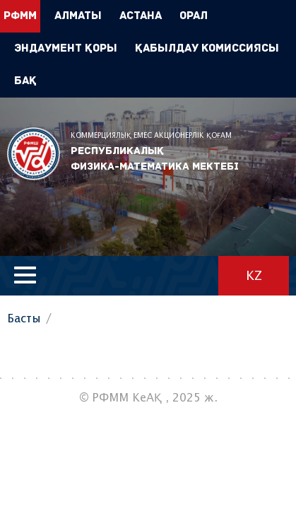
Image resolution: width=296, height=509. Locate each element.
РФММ (33, 153)
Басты (24, 319)
